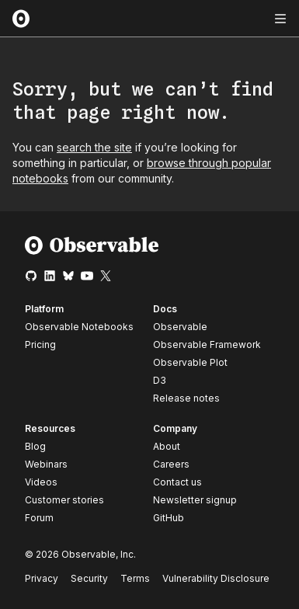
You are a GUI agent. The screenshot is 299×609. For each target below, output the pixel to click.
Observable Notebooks (79, 326)
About (166, 446)
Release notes (186, 398)
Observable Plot (190, 362)
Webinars (46, 464)
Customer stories (64, 500)
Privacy (41, 578)
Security (89, 578)
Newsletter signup (195, 500)
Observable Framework (207, 344)
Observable (180, 326)
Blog (35, 446)
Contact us (177, 482)
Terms (135, 578)
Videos (41, 482)
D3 (159, 380)
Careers (171, 464)
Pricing (40, 344)
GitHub (168, 518)
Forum (39, 518)
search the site (94, 147)
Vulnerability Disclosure (215, 578)
